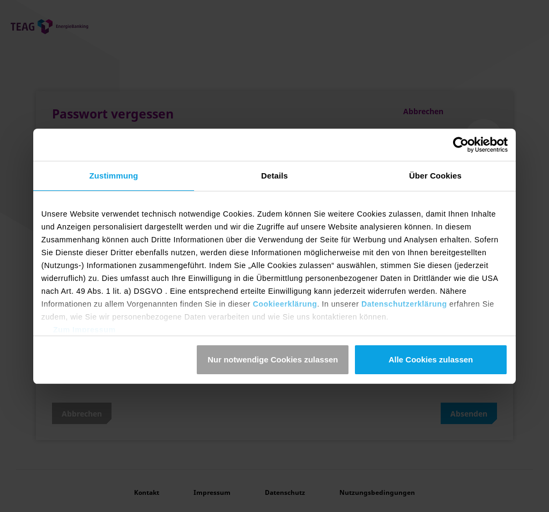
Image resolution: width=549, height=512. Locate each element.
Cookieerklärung (285, 304)
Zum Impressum (84, 329)
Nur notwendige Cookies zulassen (272, 359)
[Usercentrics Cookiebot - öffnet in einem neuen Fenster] (461, 145)
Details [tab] (274, 175)
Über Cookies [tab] (435, 175)
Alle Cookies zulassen (431, 359)
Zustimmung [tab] (114, 175)
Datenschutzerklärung (404, 304)
